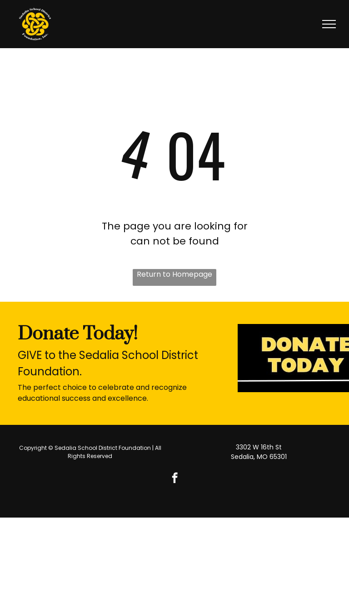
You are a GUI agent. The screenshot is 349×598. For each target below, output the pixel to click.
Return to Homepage (174, 274)
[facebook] (175, 479)
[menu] (329, 24)
